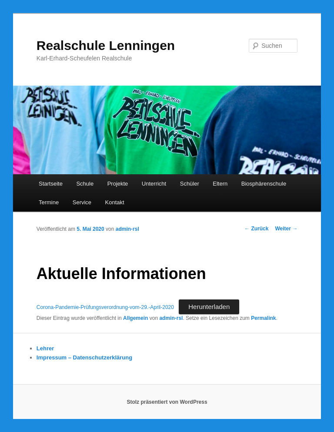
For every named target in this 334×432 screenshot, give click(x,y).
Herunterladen (209, 306)
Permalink (263, 318)
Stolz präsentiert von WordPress (167, 402)
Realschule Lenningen (106, 45)
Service (82, 202)
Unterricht (154, 183)
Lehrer (45, 348)
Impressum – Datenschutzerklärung (84, 357)
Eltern (220, 183)
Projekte (117, 183)
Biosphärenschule (263, 183)
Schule (85, 183)
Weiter (286, 229)
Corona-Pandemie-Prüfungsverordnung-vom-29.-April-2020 (105, 307)
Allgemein (135, 318)
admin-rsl (127, 229)
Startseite (51, 183)
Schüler (189, 183)
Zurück (256, 229)
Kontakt (114, 202)
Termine (49, 202)
